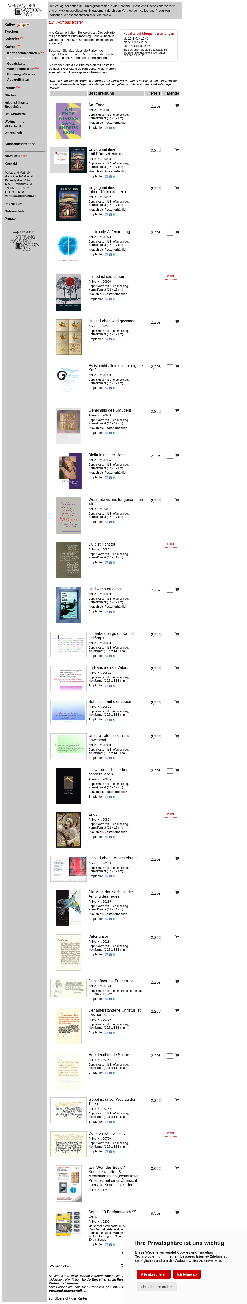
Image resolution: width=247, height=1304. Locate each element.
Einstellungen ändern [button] (157, 1287)
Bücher (10, 95)
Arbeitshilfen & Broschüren (17, 105)
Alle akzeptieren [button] (154, 1274)
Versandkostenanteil (65, 1291)
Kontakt (11, 163)
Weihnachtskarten (23, 69)
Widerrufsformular (63, 1283)
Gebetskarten (17, 63)
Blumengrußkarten (21, 74)
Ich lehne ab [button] (187, 1274)
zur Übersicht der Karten (68, 1298)
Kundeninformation (20, 144)
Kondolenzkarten (20, 58)
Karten (12, 46)
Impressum (14, 204)
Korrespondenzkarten (25, 53)
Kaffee (10, 24)
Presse (10, 219)
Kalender (14, 39)
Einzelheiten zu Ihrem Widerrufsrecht (121, 1279)
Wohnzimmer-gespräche (16, 123)
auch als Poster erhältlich (108, 122)
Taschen (11, 31)
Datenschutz (15, 211)
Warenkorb (13, 133)
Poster (12, 88)
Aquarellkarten (18, 79)
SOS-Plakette (15, 114)
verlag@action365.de (20, 195)
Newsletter (13, 156)
